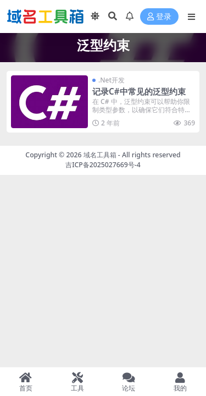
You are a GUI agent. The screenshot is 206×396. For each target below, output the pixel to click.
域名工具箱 (99, 155)
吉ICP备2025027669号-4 (103, 164)
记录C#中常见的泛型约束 (139, 91)
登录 (159, 17)
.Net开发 (111, 80)
